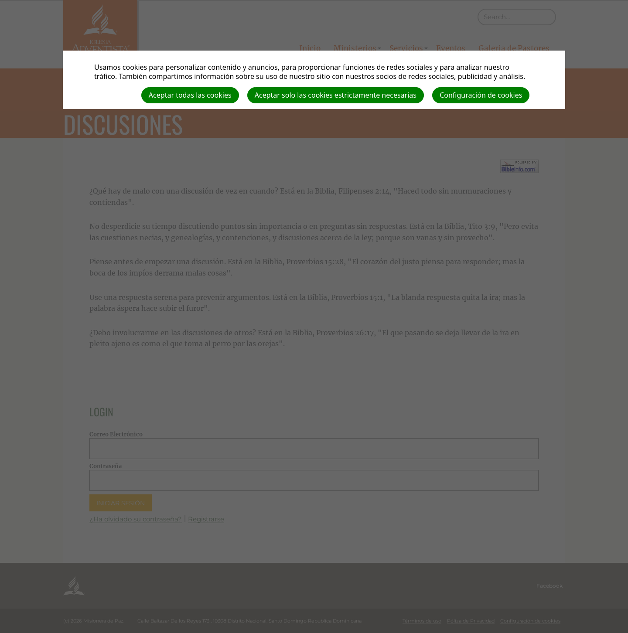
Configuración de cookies (481, 95)
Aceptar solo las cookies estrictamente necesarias (335, 95)
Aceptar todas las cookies (190, 95)
